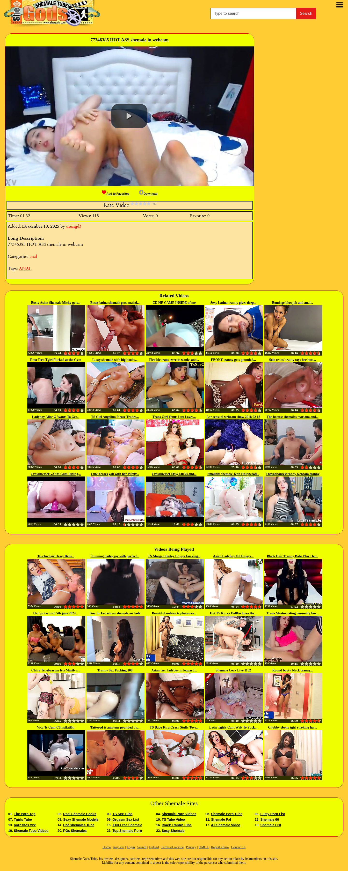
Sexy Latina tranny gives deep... (233, 303)
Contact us (238, 847)
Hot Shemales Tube (78, 825)
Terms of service (172, 847)
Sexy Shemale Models (80, 819)
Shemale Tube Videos (31, 831)
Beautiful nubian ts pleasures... (174, 613)
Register (118, 847)
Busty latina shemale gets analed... (114, 303)
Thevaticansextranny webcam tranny (292, 474)
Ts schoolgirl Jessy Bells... (55, 556)
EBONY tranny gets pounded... (233, 360)
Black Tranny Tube (176, 825)
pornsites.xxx (25, 825)
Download (148, 193)
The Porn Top (24, 814)
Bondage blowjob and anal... (292, 303)
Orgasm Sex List (125, 819)
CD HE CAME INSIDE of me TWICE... (174, 303)
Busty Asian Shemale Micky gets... (55, 303)
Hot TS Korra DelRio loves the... (233, 613)
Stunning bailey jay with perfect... (115, 556)
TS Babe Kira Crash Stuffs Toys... (174, 727)
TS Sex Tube (122, 814)
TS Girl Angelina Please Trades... (115, 417)
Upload (154, 847)
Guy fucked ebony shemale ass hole (114, 613)
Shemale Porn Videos (179, 814)
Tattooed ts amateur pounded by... (114, 727)
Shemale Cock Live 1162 (233, 670)
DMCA (204, 847)
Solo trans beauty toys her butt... (292, 360)
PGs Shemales (75, 831)
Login (131, 847)
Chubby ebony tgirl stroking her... (292, 727)
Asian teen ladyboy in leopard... (174, 670)
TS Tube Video (173, 819)
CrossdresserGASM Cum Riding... (56, 474)
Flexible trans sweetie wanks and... (174, 360)
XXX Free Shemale (127, 825)
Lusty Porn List (272, 814)
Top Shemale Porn (127, 831)
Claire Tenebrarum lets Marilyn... (55, 670)
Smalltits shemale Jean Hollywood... (233, 474)
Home (106, 847)
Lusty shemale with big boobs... (115, 360)
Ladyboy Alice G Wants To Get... (56, 417)
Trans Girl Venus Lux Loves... (174, 417)
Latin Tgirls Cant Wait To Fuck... (233, 727)
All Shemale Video (225, 825)
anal (33, 256)
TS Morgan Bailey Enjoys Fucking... (174, 556)
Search (306, 13)
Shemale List (270, 825)
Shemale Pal (221, 819)
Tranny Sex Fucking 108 (115, 670)
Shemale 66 (269, 819)
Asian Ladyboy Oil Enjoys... (233, 556)
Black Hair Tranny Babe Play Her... (292, 556)
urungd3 (73, 226)
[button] (129, 116)
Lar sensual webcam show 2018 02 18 (233, 417)
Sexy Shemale (173, 831)
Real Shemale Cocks (79, 814)
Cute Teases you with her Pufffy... (115, 474)
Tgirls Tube (23, 819)
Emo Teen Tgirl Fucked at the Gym (55, 360)
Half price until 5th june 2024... (55, 613)
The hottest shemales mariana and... (293, 417)
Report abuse (220, 847)
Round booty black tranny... (292, 670)
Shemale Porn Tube (226, 814)
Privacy (191, 847)
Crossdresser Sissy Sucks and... (174, 474)
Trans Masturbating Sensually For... (293, 613)
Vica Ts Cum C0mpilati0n (55, 727)
